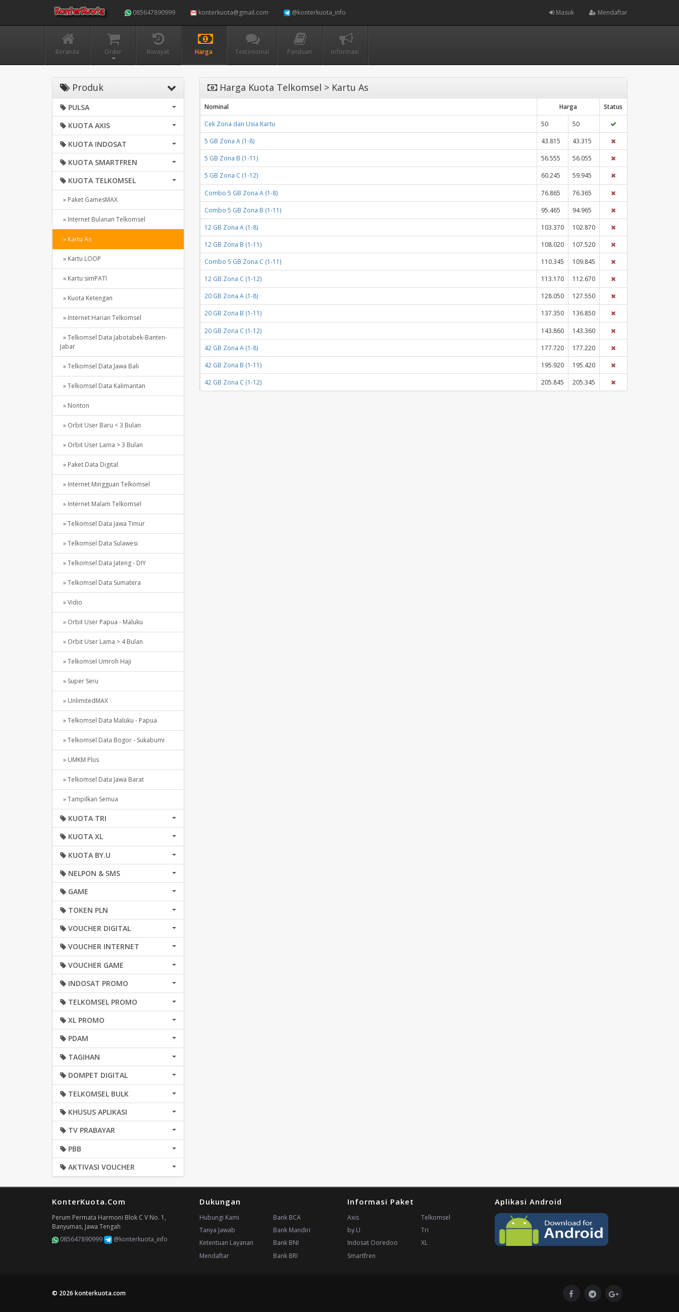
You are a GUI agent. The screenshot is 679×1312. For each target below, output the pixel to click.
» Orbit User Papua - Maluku (101, 622)
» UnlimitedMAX (84, 700)
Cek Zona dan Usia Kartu (239, 124)
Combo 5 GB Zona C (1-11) (242, 261)
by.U (353, 1230)
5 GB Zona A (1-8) (229, 141)
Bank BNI (286, 1242)
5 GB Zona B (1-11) (231, 158)
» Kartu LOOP (80, 258)
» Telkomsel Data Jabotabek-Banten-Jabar (113, 342)
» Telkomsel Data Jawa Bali (99, 366)
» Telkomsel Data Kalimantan (102, 385)
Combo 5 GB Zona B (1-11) (242, 210)
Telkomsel (435, 1217)
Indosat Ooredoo (372, 1242)
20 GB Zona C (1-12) (233, 330)
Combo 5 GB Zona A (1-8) (241, 193)
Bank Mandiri (291, 1230)
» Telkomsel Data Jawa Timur (102, 523)
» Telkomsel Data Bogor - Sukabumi (112, 740)
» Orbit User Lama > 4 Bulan (101, 641)
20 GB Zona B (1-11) (233, 313)
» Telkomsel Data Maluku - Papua (108, 720)
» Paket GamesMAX (89, 199)
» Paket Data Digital (89, 464)
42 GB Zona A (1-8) (231, 348)
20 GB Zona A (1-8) (231, 296)
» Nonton (74, 405)
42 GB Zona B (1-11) (233, 365)
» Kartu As (75, 239)
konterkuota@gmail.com (229, 12)
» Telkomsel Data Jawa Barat (102, 779)
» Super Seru (79, 681)
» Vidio (71, 602)
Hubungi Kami (219, 1217)
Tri (425, 1230)
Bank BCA (287, 1217)
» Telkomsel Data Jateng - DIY (103, 563)
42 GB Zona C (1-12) (233, 382)
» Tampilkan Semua (89, 799)
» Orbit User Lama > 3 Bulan (101, 445)
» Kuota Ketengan (86, 298)
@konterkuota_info (315, 12)
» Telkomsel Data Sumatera (100, 582)
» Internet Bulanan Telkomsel (102, 219)
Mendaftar (608, 12)
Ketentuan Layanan (226, 1242)
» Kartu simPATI (83, 278)
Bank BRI (285, 1255)
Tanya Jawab (217, 1230)
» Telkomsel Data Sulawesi (99, 543)
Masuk (561, 12)
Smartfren (361, 1255)
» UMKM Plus (79, 759)
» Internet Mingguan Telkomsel (105, 484)
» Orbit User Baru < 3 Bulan (100, 425)
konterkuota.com (100, 1293)
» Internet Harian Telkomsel (100, 317)
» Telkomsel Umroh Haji (95, 661)
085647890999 (150, 12)
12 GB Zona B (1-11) (233, 244)
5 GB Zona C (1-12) (231, 175)
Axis (353, 1217)
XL (424, 1242)
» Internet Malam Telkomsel (100, 504)
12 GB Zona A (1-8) (231, 227)
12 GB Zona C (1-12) (233, 279)
